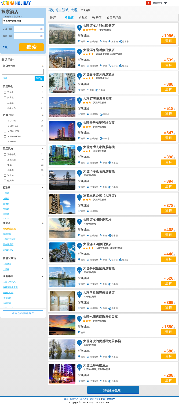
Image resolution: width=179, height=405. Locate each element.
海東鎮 (6, 214)
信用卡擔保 (95, 399)
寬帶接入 (25, 154)
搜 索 (31, 47)
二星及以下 (25, 108)
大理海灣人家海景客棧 (98, 147)
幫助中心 (74, 399)
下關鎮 (6, 198)
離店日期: (8, 36)
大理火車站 (8, 249)
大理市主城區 (9, 239)
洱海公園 (7, 298)
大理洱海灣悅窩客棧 (96, 220)
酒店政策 (84, 399)
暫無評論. (84, 35)
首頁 (66, 399)
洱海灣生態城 (9, 229)
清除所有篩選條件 (23, 313)
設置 (39, 78)
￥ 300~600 (25, 126)
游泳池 (25, 175)
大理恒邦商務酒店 (95, 366)
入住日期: (8, 29)
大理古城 (7, 234)
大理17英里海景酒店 (97, 99)
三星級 (25, 102)
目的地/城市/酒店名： (12, 16)
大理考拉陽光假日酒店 (98, 293)
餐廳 (25, 165)
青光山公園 (8, 292)
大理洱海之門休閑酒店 (98, 26)
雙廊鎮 (6, 209)
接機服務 (25, 159)
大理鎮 (6, 193)
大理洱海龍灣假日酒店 (98, 50)
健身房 (25, 180)
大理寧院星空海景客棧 (98, 269)
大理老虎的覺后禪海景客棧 (101, 341)
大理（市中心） (10, 282)
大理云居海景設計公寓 (98, 123)
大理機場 (7, 264)
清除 (5, 78)
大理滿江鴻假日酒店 (96, 244)
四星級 (25, 97)
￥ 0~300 (25, 120)
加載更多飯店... (113, 390)
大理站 (6, 269)
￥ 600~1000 (25, 131)
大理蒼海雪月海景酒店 (98, 75)
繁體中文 (158, 3)
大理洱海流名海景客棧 (98, 172)
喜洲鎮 (6, 204)
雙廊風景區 (8, 244)
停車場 (25, 170)
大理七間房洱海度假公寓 (100, 317)
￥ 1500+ (25, 141)
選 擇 (168, 41)
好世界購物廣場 (10, 287)
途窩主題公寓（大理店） (100, 196)
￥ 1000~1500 (25, 136)
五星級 (25, 92)
